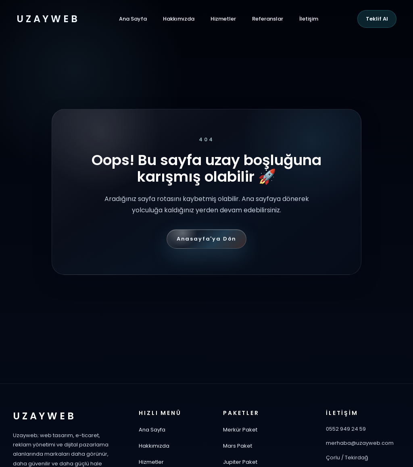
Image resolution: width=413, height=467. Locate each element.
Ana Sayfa (133, 19)
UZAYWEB (48, 19)
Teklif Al (377, 19)
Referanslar (267, 19)
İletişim (308, 19)
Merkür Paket (240, 429)
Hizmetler (223, 19)
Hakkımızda (178, 19)
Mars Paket (237, 446)
